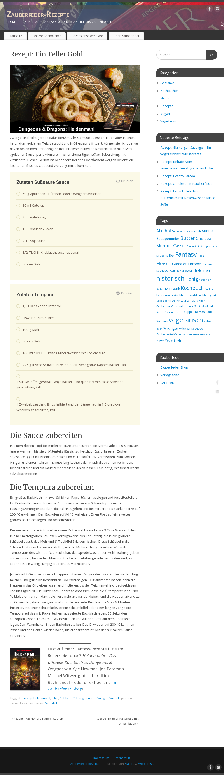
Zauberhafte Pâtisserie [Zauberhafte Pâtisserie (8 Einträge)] (196, 334)
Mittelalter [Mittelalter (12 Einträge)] (183, 300)
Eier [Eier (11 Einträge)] (171, 255)
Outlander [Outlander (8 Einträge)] (198, 300)
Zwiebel (113, 698)
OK (210, 54)
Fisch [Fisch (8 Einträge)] (201, 255)
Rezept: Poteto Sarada (177, 176)
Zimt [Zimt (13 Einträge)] (160, 341)
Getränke (167, 83)
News (164, 98)
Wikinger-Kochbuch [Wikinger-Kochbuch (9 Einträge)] (191, 329)
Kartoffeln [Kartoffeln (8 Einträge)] (205, 279)
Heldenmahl (41, 698)
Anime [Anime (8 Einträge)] (175, 231)
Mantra (129, 764)
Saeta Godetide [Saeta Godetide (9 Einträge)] (204, 306)
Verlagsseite (169, 375)
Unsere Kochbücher (47, 36)
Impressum (101, 758)
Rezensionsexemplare (87, 36)
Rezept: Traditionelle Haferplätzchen (37, 719)
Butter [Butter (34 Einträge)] (187, 238)
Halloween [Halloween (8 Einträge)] (186, 270)
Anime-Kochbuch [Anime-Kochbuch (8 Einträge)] (190, 231)
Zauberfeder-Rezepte (38, 14)
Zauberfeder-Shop (174, 367)
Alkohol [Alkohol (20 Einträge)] (163, 230)
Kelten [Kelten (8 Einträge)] (160, 289)
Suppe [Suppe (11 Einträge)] (188, 312)
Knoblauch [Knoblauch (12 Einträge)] (172, 288)
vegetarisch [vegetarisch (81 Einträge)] (186, 319)
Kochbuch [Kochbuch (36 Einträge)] (192, 287)
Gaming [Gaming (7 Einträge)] (174, 270)
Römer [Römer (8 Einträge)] (189, 306)
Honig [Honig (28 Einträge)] (191, 279)
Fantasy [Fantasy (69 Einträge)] (186, 254)
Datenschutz (122, 758)
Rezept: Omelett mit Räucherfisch (186, 183)
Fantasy (26, 698)
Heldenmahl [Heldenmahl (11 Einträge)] (202, 270)
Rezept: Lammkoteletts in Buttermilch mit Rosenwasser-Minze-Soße (188, 197)
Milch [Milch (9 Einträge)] (171, 301)
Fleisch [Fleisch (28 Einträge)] (163, 263)
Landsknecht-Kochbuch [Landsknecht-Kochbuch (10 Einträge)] (172, 295)
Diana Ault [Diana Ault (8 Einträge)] (193, 246)
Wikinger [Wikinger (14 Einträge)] (170, 328)
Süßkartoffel (68, 698)
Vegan (165, 113)
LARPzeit (167, 382)
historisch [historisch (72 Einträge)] (170, 278)
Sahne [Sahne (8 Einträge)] (160, 311)
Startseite (15, 36)
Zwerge (101, 698)
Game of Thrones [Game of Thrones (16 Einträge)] (187, 263)
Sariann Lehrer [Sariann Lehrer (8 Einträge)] (174, 311)
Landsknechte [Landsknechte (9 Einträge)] (198, 295)
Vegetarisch (169, 121)
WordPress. (146, 764)
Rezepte (166, 106)
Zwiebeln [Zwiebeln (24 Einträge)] (173, 340)
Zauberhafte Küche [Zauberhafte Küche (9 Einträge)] (169, 334)
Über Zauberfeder (126, 36)
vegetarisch (86, 698)
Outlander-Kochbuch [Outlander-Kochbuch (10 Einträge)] (170, 306)
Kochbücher (169, 90)
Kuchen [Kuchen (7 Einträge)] (209, 289)
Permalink (51, 703)
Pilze (55, 698)
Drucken (124, 181)
